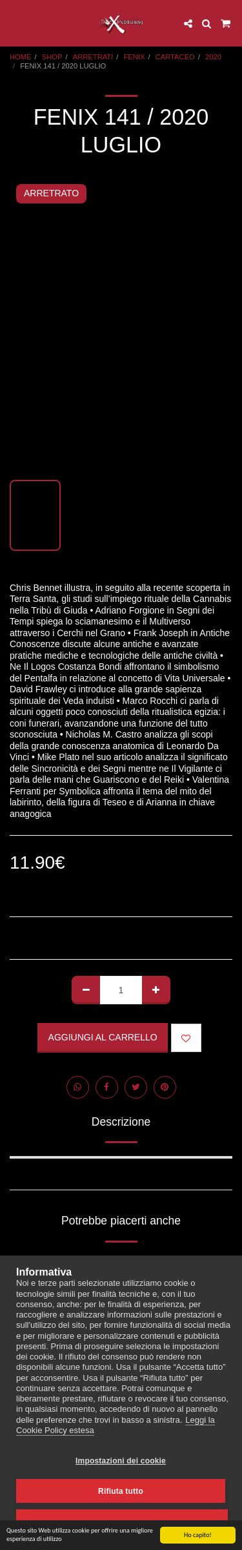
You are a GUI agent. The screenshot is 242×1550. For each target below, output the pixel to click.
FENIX (134, 57)
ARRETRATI (93, 57)
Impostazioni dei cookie (121, 1460)
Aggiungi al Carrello (102, 1037)
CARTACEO (175, 57)
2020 (213, 57)
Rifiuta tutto (120, 1491)
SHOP (52, 57)
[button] (14, 23)
